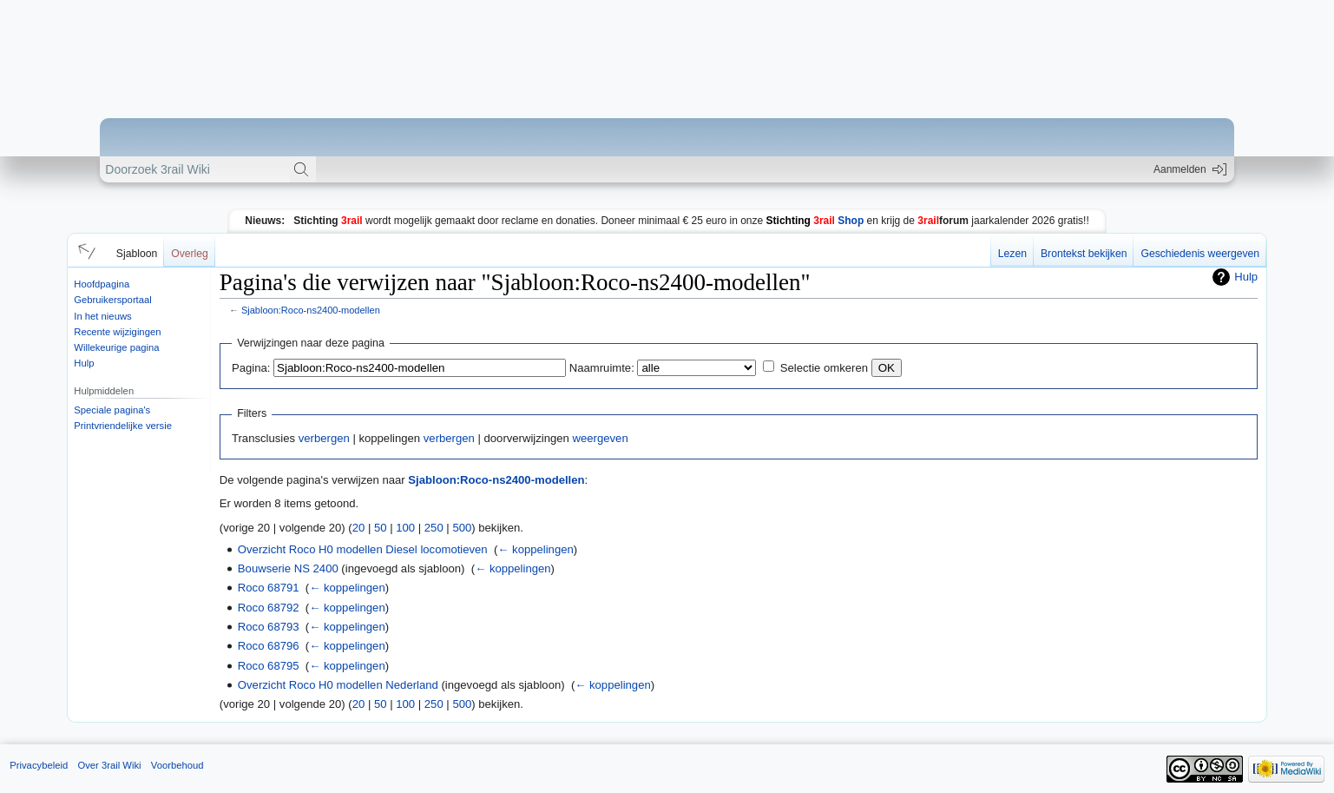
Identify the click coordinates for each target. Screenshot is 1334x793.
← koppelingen (535, 549)
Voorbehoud (177, 765)
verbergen (324, 438)
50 (380, 527)
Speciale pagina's (112, 410)
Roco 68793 (268, 626)
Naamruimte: (601, 367)
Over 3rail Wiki (109, 765)
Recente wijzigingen (117, 332)
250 (434, 527)
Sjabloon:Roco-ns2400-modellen (310, 310)
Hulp (84, 363)
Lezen (1012, 254)
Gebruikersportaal (112, 299)
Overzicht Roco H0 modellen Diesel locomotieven (363, 549)
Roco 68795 (268, 665)
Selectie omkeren (824, 367)
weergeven (600, 438)
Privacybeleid (39, 765)
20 (358, 527)
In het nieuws (102, 316)
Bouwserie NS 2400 (288, 568)
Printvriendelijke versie (123, 425)
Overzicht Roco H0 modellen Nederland (338, 684)
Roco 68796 (268, 645)
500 (461, 527)
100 (405, 527)
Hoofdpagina (101, 284)
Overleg (189, 254)
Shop (815, 221)
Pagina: (251, 367)
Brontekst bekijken (1084, 254)
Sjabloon (136, 254)
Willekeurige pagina (116, 347)
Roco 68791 (268, 587)
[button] (84, 250)
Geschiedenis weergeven (1199, 254)
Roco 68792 (268, 607)
